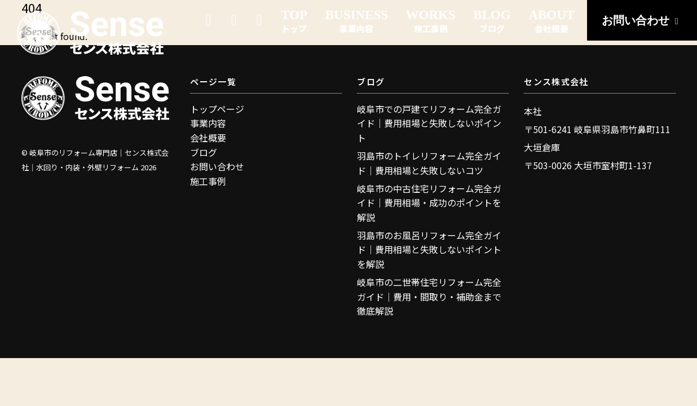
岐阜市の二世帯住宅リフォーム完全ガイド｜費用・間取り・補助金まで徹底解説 (429, 296)
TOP (294, 21)
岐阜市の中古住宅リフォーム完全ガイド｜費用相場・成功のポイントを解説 (429, 203)
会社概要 (208, 137)
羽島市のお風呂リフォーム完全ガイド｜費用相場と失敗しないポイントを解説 (429, 249)
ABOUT (551, 21)
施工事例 (208, 181)
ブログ (203, 152)
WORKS (431, 21)
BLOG (491, 21)
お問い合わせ (642, 20)
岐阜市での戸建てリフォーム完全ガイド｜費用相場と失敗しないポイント (429, 123)
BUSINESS (356, 21)
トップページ (217, 109)
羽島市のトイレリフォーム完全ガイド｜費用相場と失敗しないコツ (429, 163)
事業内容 (208, 123)
